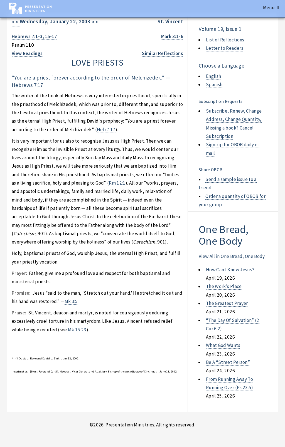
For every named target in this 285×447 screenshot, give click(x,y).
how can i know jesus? (230, 270)
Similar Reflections (162, 53)
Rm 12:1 (117, 183)
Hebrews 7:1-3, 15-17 (34, 36)
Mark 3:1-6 (172, 36)
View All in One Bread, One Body (232, 256)
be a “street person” (228, 362)
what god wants (223, 345)
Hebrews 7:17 (27, 85)
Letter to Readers (224, 48)
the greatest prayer (227, 303)
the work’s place (224, 286)
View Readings (27, 53)
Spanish (214, 84)
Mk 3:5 (71, 301)
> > (94, 22)
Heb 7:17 (106, 129)
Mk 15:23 (77, 330)
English (213, 76)
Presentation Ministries (38, 8)
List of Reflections (225, 40)
